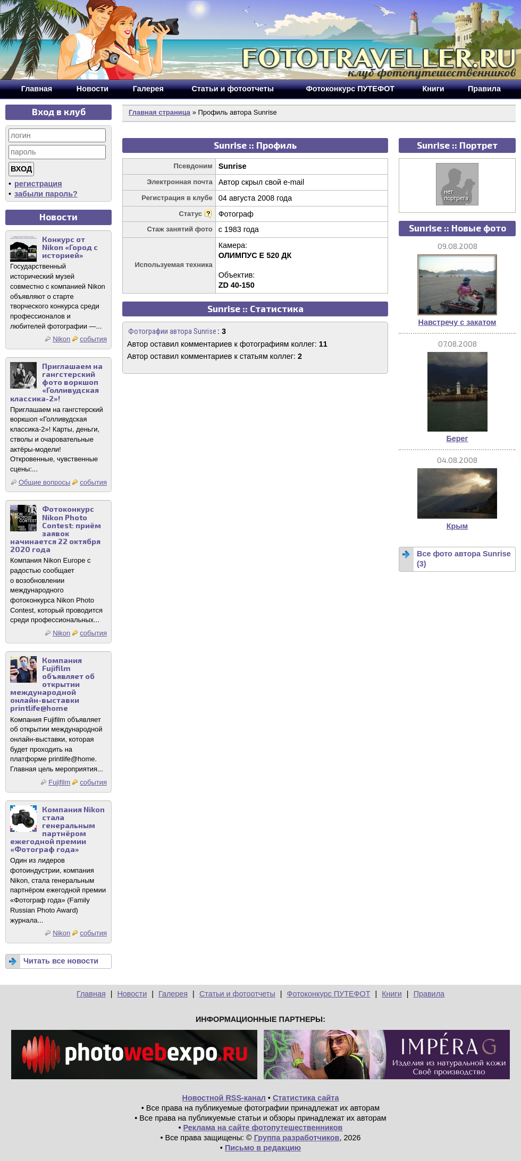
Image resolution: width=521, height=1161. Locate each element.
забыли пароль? (46, 194)
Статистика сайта (306, 1098)
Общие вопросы (44, 482)
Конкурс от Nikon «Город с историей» (70, 247)
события (93, 339)
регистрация (38, 183)
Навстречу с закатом (457, 322)
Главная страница (159, 112)
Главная (91, 994)
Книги (392, 994)
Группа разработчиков (297, 1137)
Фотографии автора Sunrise (172, 331)
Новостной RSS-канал (224, 1098)
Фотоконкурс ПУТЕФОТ (329, 994)
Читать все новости (60, 961)
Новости (132, 994)
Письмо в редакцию (263, 1147)
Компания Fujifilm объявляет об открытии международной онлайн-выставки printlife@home (52, 684)
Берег (457, 438)
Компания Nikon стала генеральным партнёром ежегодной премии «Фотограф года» (57, 829)
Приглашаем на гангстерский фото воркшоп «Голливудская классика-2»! (56, 382)
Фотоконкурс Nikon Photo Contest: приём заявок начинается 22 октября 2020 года (55, 529)
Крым (457, 526)
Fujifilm (59, 782)
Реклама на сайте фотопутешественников (263, 1127)
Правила (429, 994)
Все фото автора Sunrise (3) (464, 558)
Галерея (173, 994)
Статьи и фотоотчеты (237, 994)
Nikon (61, 339)
